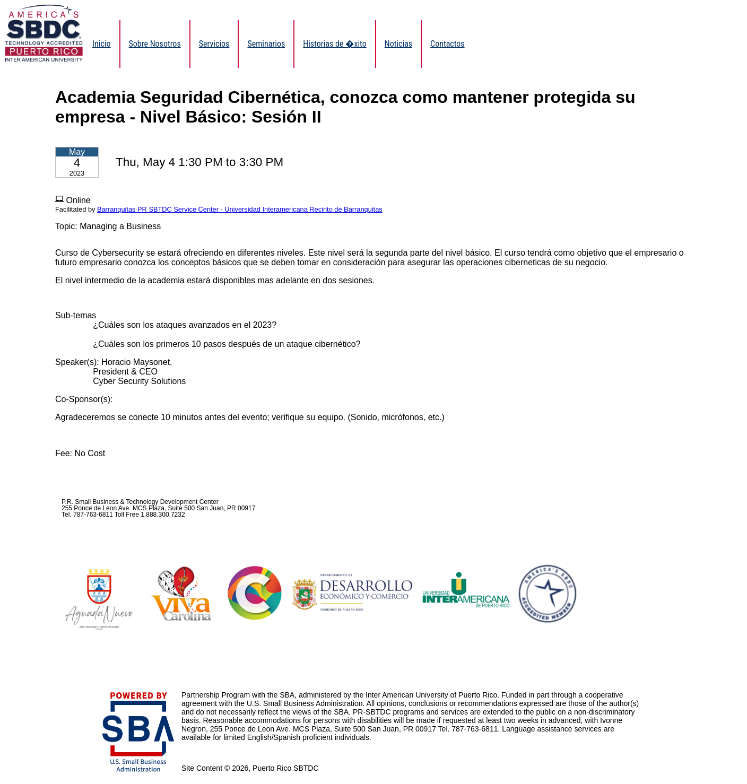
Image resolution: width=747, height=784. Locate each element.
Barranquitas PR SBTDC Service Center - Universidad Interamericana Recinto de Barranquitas (240, 209)
